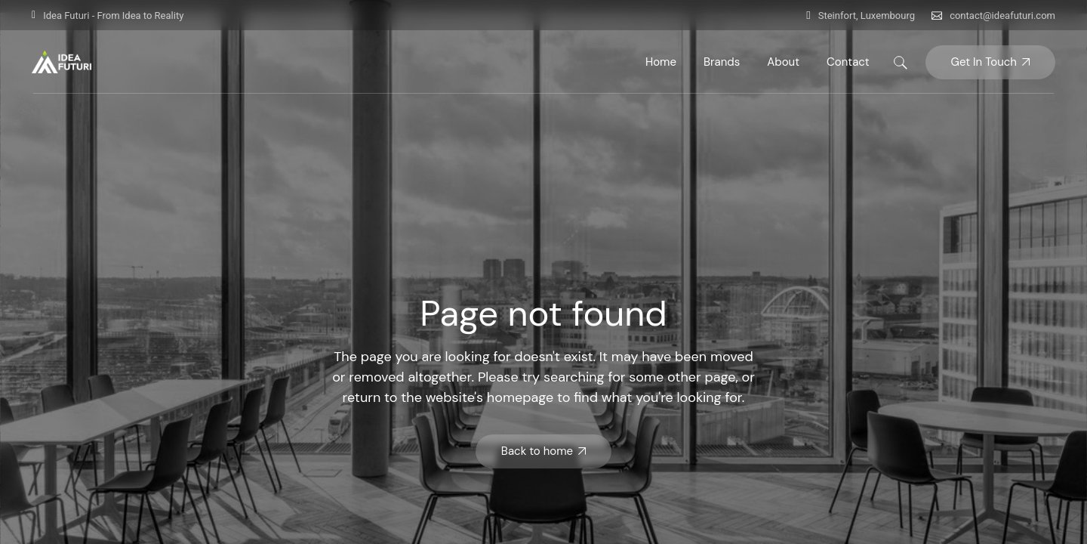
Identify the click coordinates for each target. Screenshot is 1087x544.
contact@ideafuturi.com (1002, 15)
